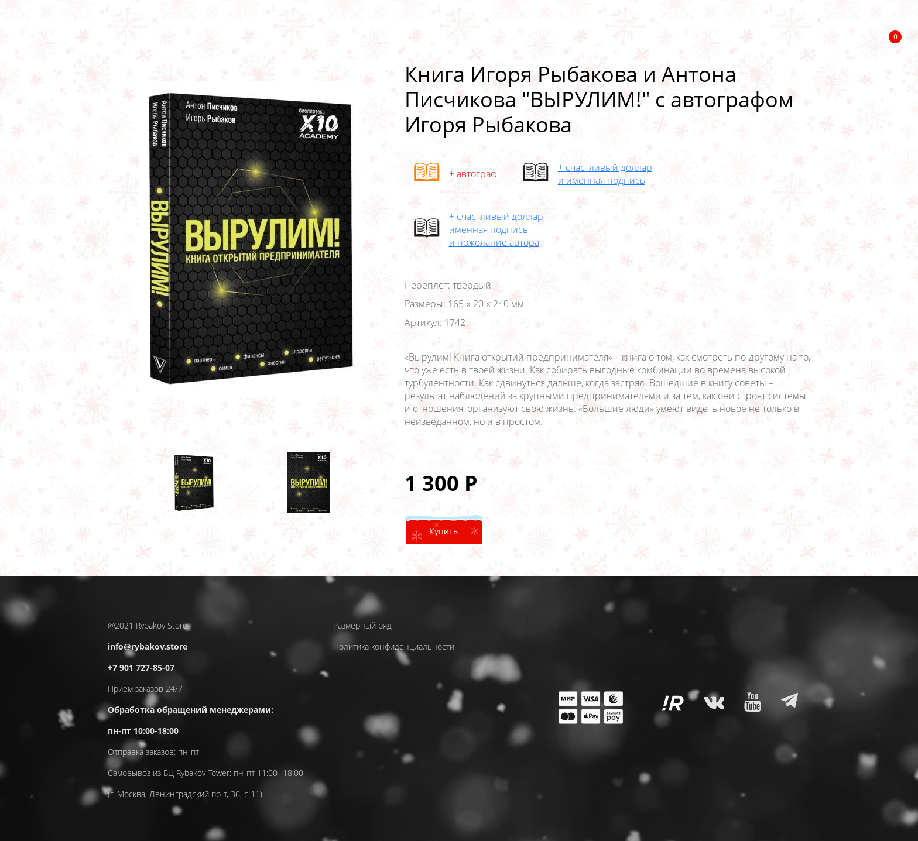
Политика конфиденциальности (393, 646)
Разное (770, 36)
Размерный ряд (362, 625)
